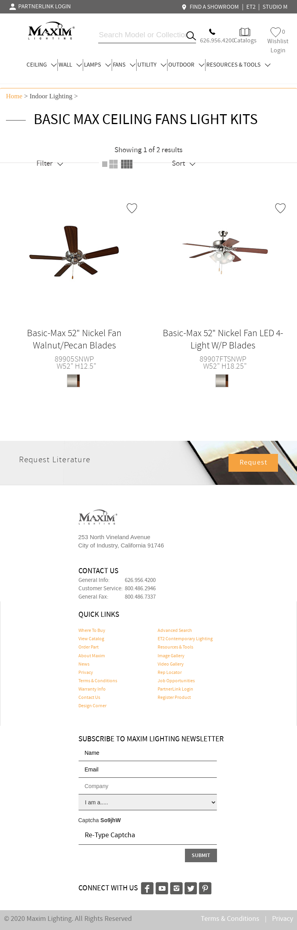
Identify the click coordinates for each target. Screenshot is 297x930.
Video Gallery (171, 664)
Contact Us (89, 698)
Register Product (174, 698)
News (83, 664)
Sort (183, 163)
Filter (49, 163)
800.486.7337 (140, 597)
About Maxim (91, 656)
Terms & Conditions (97, 681)
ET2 (250, 7)
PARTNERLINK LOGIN (40, 7)
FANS (124, 65)
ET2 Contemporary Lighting (185, 639)
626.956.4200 (140, 580)
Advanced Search (175, 631)
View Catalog (91, 639)
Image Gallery (171, 656)
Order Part (88, 647)
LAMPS (97, 65)
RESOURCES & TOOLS (238, 65)
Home (14, 96)
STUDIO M (275, 7)
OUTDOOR (186, 65)
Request (254, 462)
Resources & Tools (175, 647)
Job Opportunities (176, 681)
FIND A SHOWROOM (211, 7)
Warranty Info (92, 689)
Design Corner (92, 706)
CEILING (42, 65)
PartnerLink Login (175, 689)
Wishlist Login (277, 41)
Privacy (85, 673)
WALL (70, 65)
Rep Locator (170, 673)
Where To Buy (91, 631)
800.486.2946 (140, 589)
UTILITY (151, 65)
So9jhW (111, 820)
